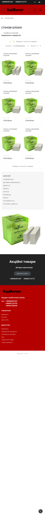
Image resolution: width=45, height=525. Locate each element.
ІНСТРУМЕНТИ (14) (8, 352)
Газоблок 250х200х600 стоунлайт (13, 97)
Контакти (4, 468)
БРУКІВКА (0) (7, 346)
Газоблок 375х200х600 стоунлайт (13, 230)
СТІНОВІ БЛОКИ (9, 18)
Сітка (10, 41)
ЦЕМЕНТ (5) (6, 336)
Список (13, 41)
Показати (33, 46)
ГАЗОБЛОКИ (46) (8, 330)
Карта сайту (5, 471)
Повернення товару (7, 491)
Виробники (4, 480)
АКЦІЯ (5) (6, 339)
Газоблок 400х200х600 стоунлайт (13, 274)
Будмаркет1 (5, 465)
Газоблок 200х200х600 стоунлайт (13, 53)
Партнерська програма (8, 485)
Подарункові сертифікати (9, 482)
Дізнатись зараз (22, 424)
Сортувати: (8, 46)
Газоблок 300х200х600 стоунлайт (13, 142)
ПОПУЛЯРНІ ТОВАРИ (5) (10, 355)
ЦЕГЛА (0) (6, 343)
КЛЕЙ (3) (5, 349)
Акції (2, 488)
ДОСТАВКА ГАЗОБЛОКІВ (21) (11, 333)
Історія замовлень (6, 493)
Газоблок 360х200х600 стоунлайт (13, 186)
